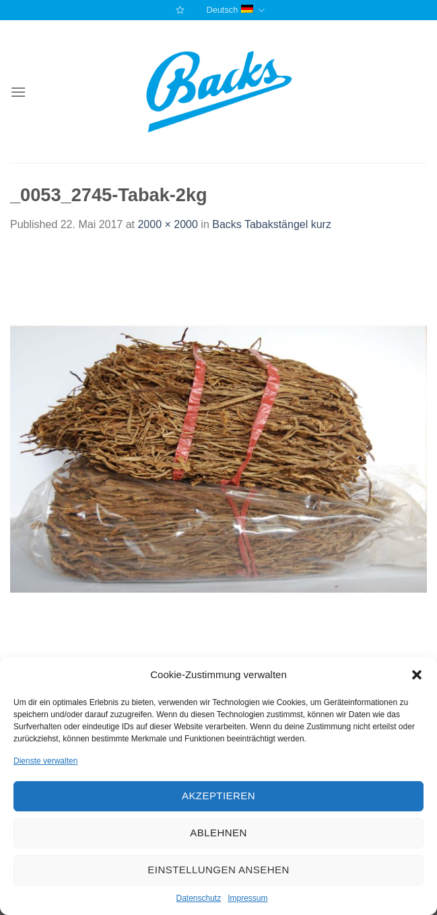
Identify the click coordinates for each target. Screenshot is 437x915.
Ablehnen (218, 832)
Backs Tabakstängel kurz (271, 224)
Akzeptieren (218, 795)
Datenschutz (198, 898)
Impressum (247, 898)
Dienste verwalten (45, 761)
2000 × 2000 (167, 224)
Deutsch (235, 10)
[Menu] (18, 91)
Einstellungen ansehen (218, 869)
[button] (417, 675)
